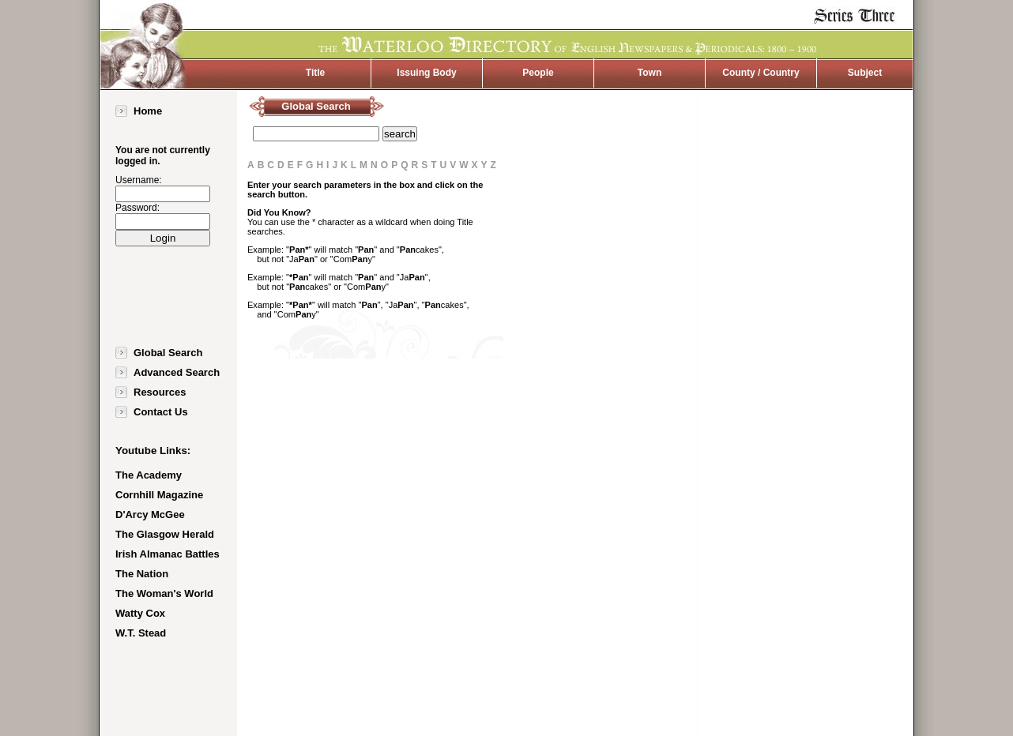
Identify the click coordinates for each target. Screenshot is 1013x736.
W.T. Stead (140, 633)
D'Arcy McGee (150, 514)
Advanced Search (177, 372)
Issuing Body (426, 72)
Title (315, 72)
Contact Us (161, 412)
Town (649, 72)
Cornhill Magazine (159, 495)
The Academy (148, 475)
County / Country (760, 72)
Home (148, 111)
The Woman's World (164, 593)
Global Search (168, 353)
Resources (160, 392)
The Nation (141, 574)
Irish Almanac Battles (167, 554)
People (537, 72)
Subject (865, 72)
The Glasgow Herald (164, 534)
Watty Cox (140, 613)
